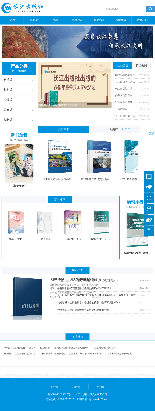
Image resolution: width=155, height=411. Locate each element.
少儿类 (19, 99)
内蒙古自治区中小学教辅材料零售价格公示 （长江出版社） (126, 95)
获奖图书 (63, 129)
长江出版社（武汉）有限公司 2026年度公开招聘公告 (126, 88)
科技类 (19, 79)
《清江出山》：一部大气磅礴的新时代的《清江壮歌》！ (73, 280)
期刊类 (19, 120)
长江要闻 (141, 65)
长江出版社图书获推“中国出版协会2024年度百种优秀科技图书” (126, 116)
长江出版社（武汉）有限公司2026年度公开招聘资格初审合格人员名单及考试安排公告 (126, 82)
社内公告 (122, 65)
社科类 (19, 89)
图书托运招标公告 (125, 75)
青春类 (19, 110)
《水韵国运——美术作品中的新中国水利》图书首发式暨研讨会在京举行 (126, 109)
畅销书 (114, 129)
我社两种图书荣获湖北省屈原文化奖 (126, 102)
